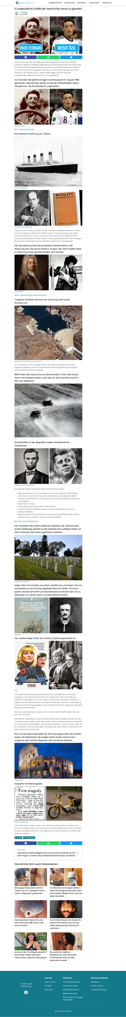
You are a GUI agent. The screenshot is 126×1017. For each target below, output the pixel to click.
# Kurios (18, 837)
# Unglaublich (29, 837)
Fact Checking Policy (71, 982)
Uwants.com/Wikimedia (20, 188)
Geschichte (107, 3)
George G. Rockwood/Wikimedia (23, 227)
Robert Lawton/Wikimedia (21, 581)
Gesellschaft (94, 3)
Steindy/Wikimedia (19, 126)
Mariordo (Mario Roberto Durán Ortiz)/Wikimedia (27, 361)
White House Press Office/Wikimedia (24, 485)
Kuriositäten (69, 3)
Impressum (95, 982)
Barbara (24, 12)
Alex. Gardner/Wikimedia (28, 521)
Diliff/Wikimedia (18, 780)
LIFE (15, 438)
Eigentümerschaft (70, 993)
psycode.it (49, 989)
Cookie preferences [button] (99, 989)
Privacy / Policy (97, 986)
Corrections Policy (70, 986)
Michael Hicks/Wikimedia (21, 822)
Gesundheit (81, 3)
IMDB (16, 690)
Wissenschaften (55, 3)
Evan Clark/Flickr (18, 291)
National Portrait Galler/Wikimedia (33, 295)
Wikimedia (17, 634)
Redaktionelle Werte (71, 989)
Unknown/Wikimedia (26, 129)
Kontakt (48, 986)
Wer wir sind (50, 982)
